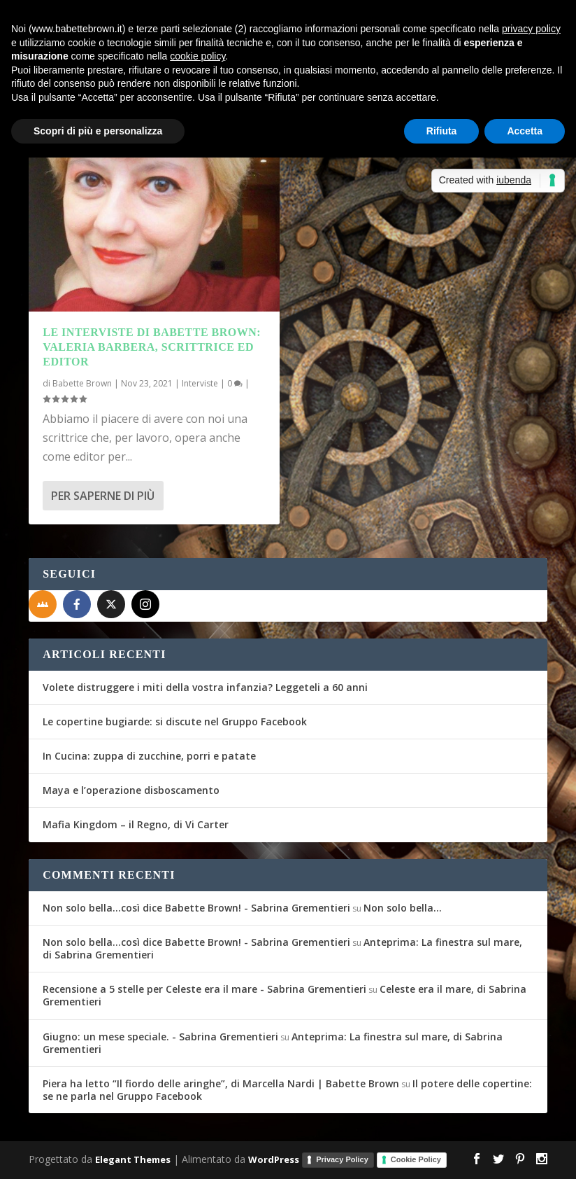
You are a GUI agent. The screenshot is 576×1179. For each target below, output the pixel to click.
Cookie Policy (416, 1159)
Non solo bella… (402, 907)
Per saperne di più (102, 495)
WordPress (273, 1159)
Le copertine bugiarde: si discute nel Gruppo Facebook (175, 721)
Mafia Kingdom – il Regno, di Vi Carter (136, 824)
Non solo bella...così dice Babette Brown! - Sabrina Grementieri (196, 907)
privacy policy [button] (531, 28)
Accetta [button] (524, 131)
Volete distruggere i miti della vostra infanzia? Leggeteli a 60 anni (205, 687)
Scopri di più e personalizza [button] (98, 131)
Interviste (200, 383)
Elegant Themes (133, 1159)
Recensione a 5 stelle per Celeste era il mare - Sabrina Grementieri (204, 989)
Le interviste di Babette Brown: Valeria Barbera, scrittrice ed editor (152, 347)
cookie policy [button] (197, 56)
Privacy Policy (342, 1159)
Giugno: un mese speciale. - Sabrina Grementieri (160, 1036)
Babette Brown (82, 383)
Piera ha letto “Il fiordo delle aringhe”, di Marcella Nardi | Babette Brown (221, 1083)
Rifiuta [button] (441, 131)
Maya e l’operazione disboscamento (131, 790)
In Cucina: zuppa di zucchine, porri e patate (149, 755)
